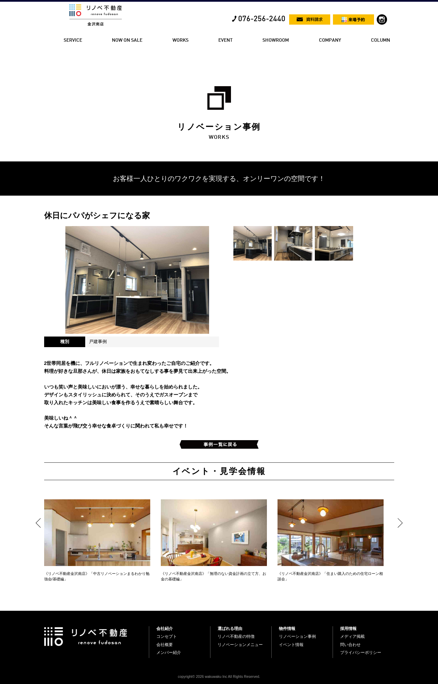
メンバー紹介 (168, 652)
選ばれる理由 (230, 629)
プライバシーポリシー (360, 652)
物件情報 (287, 629)
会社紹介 (164, 629)
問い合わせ (350, 645)
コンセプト (166, 636)
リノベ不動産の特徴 (236, 636)
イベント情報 (291, 645)
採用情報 (348, 629)
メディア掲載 (352, 636)
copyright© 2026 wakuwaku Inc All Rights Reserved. (219, 677)
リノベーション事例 (297, 636)
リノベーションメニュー (240, 645)
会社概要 (164, 645)
